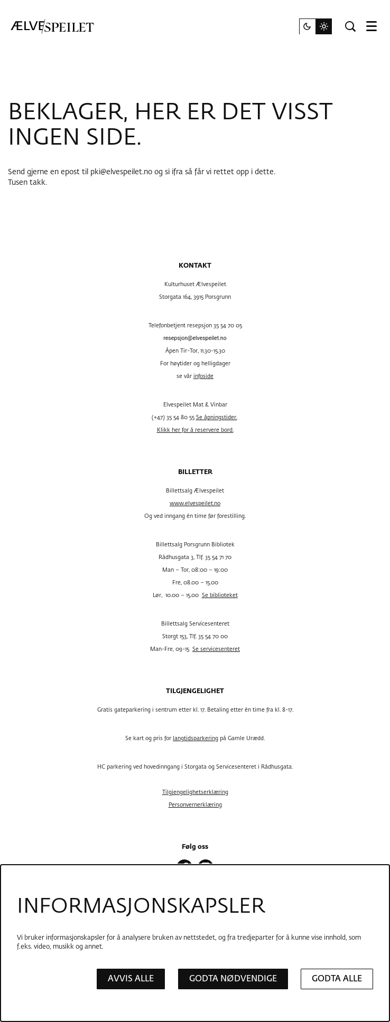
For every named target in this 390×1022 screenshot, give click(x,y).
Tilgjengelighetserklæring (195, 792)
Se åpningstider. (216, 417)
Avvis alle (131, 979)
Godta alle (337, 979)
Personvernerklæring (195, 805)
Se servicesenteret (216, 649)
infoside (203, 376)
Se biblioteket (220, 595)
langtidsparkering (195, 738)
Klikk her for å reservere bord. (195, 430)
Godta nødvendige (233, 979)
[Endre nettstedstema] (315, 26)
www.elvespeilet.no (195, 503)
